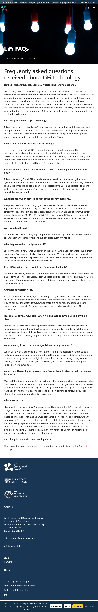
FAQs (6, 557)
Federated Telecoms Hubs (17, 590)
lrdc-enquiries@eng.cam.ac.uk (19, 537)
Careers (8, 561)
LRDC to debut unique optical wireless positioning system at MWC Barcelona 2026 (55, 2)
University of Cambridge (16, 581)
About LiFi (18, 58)
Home (7, 58)
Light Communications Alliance (19, 585)
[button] (89, 8)
